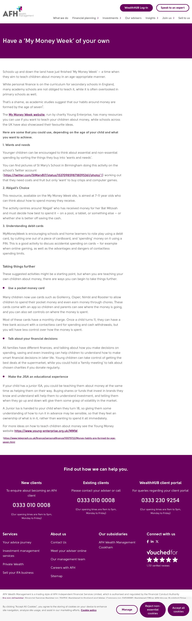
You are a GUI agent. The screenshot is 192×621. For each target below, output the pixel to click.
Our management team (68, 559)
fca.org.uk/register (13, 598)
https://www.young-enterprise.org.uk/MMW (46, 431)
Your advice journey (17, 542)
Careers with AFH (63, 567)
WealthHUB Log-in (136, 7)
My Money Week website (27, 114)
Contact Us (58, 542)
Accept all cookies (178, 610)
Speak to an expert (173, 7)
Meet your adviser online (68, 551)
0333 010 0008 (32, 505)
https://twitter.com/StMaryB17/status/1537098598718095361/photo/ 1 (53, 175)
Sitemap (56, 576)
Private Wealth (13, 564)
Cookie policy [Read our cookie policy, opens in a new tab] (89, 611)
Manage (127, 611)
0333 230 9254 (160, 500)
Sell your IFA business (18, 572)
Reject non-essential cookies (152, 611)
